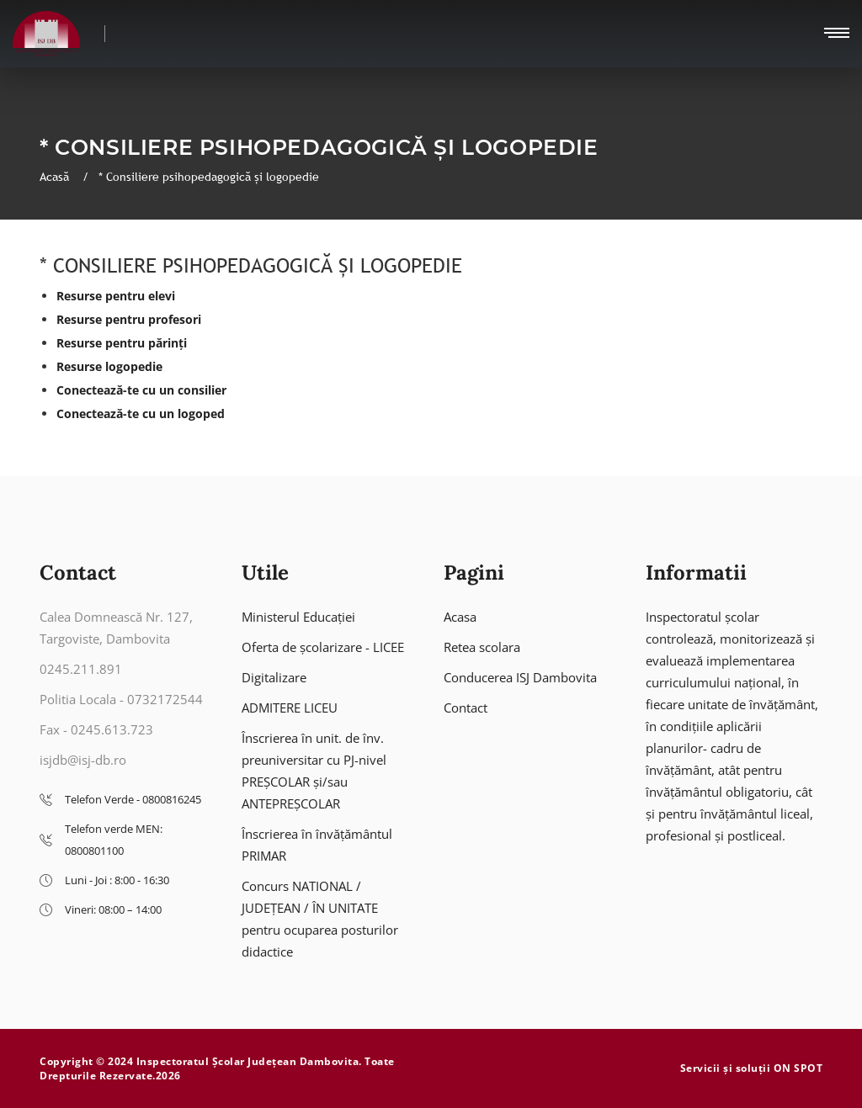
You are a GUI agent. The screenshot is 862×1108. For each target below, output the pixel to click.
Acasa (460, 616)
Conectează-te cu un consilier (141, 390)
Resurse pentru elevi (115, 296)
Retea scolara (482, 647)
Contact (465, 707)
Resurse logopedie (109, 366)
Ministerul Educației (298, 616)
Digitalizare (274, 677)
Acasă (56, 176)
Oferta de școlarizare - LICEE (323, 647)
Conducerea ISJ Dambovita (520, 677)
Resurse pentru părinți (121, 343)
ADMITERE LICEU (290, 707)
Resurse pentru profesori (128, 319)
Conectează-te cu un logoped (140, 413)
